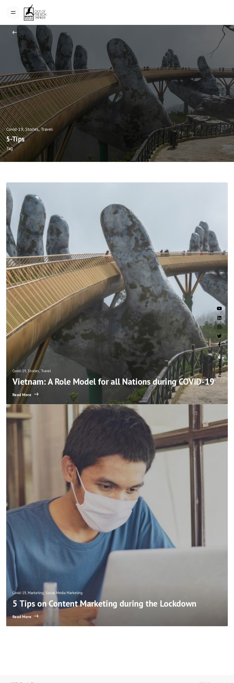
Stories (29, 128)
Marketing (37, 598)
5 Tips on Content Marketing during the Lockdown (106, 609)
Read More (27, 400)
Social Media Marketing (65, 598)
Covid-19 (13, 128)
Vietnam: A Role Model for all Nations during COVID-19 (114, 387)
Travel (42, 128)
